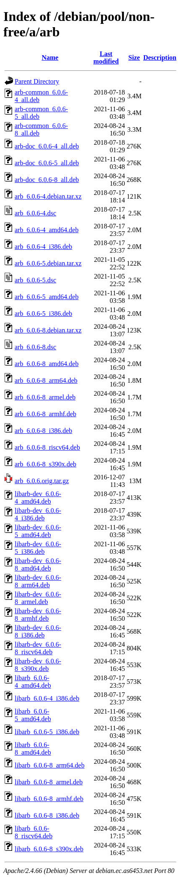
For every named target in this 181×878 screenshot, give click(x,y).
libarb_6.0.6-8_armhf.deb (49, 798)
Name (49, 57)
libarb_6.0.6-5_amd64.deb (33, 715)
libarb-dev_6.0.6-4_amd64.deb (38, 497)
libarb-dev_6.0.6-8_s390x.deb (38, 665)
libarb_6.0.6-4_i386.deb (47, 698)
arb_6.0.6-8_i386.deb (43, 430)
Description (159, 57)
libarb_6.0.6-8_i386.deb (47, 815)
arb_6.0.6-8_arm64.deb (46, 380)
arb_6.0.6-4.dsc (35, 213)
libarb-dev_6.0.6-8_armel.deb (38, 598)
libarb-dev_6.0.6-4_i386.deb (38, 514)
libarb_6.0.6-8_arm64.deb (50, 765)
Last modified (106, 57)
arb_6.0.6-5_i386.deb (43, 313)
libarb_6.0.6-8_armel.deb (49, 782)
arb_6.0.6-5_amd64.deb (46, 296)
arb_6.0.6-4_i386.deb (43, 246)
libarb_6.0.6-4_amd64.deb (33, 681)
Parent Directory (37, 81)
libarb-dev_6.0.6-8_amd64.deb (38, 564)
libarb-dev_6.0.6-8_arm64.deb (38, 581)
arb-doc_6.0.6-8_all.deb (47, 179)
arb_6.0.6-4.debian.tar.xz (48, 196)
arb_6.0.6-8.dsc (35, 347)
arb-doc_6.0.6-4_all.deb (47, 146)
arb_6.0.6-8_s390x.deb (45, 464)
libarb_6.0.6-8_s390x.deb (49, 848)
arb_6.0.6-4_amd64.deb (46, 229)
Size (134, 57)
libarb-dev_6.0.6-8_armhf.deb (38, 614)
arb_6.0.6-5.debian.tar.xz (48, 263)
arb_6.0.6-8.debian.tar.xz (48, 330)
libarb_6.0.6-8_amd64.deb (33, 748)
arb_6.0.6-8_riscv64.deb (47, 447)
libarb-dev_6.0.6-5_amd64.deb (38, 531)
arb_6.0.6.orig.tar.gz (42, 480)
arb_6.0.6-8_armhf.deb (45, 413)
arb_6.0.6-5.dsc (35, 280)
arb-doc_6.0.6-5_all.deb (47, 162)
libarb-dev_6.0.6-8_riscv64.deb (38, 648)
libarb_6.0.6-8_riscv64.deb (33, 832)
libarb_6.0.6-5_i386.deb (47, 731)
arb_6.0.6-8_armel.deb (45, 397)
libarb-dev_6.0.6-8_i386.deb (38, 631)
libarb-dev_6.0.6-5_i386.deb (38, 547)
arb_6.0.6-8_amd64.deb (46, 363)
